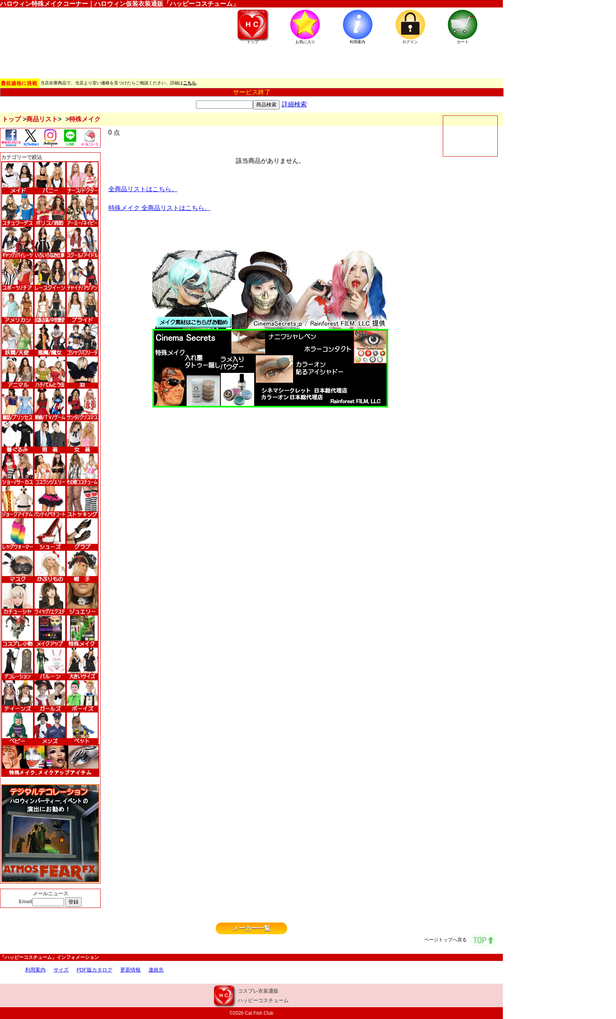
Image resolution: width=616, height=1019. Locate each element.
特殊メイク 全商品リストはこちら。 (159, 208)
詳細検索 (294, 104)
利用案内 (35, 970)
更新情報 (130, 970)
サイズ (61, 970)
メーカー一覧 (251, 928)
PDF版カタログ (94, 970)
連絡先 (156, 970)
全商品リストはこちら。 (143, 189)
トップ (11, 119)
